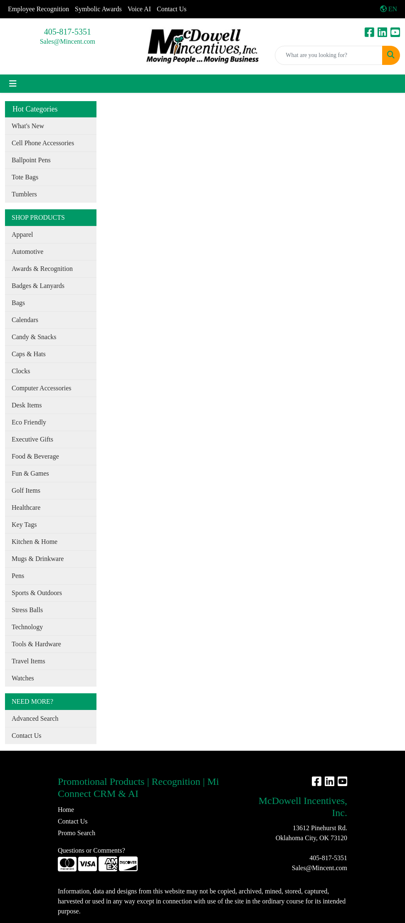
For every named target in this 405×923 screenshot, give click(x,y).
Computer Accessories (42, 388)
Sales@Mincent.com (67, 41)
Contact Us (172, 8)
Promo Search (76, 832)
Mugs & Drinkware (38, 558)
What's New (28, 125)
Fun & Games (30, 473)
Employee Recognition (38, 8)
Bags (18, 302)
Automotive (27, 251)
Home (66, 809)
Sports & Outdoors (37, 592)
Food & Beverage (35, 456)
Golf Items (26, 490)
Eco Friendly (29, 422)
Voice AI (139, 8)
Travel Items (28, 661)
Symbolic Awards (98, 8)
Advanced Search (35, 718)
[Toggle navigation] (13, 83)
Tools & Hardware (36, 644)
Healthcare (26, 507)
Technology (27, 626)
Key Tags (24, 524)
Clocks (21, 371)
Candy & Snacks (34, 336)
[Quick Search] (329, 55)
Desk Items (27, 405)
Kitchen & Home (34, 541)
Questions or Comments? (91, 850)
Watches (23, 678)
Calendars (25, 319)
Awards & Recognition (42, 268)
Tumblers (24, 194)
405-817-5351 (67, 31)
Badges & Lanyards (38, 285)
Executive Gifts (32, 439)
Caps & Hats (29, 353)
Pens (18, 575)
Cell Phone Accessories (43, 142)
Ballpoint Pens (31, 160)
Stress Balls (27, 609)
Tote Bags (25, 177)
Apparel (22, 234)
